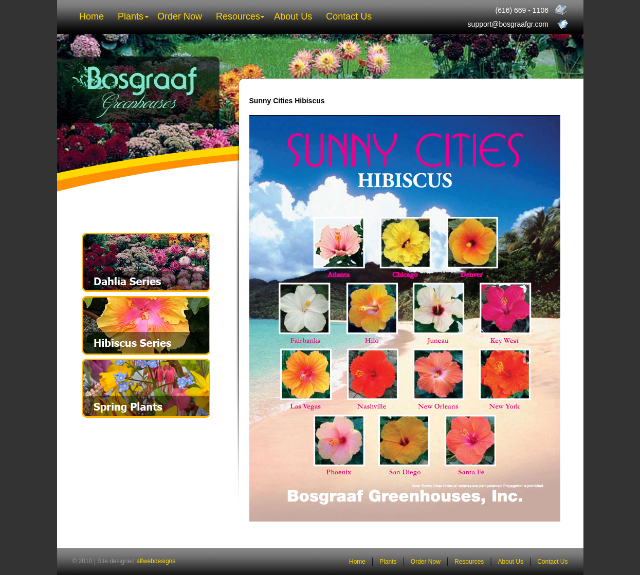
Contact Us (349, 16)
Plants (130, 16)
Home (91, 16)
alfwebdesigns (155, 561)
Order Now (179, 16)
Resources (238, 16)
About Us (293, 16)
